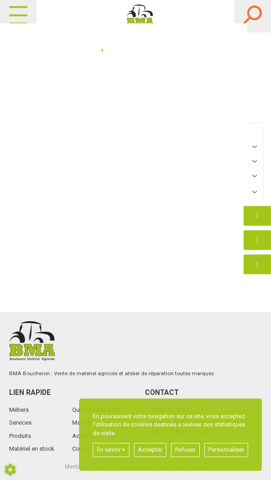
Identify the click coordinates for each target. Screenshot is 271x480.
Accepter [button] (150, 449)
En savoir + (111, 449)
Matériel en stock (31, 448)
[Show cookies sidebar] (10, 469)
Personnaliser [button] (226, 449)
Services (20, 422)
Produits (20, 435)
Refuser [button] (185, 449)
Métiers (19, 409)
